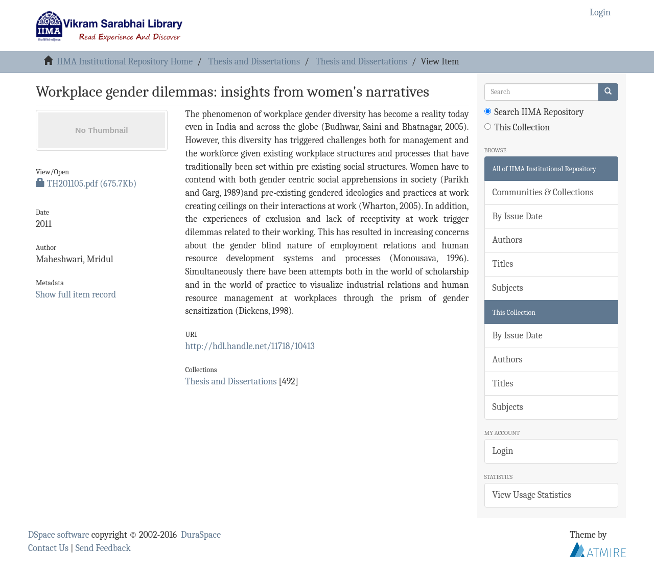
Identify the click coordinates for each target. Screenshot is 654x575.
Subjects (508, 288)
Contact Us (48, 548)
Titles (503, 264)
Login (503, 451)
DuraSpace (201, 535)
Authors (508, 240)
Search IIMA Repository (534, 112)
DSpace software (58, 535)
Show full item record (76, 294)
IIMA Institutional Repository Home (125, 61)
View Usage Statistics (532, 495)
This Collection (517, 127)
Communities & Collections (543, 192)
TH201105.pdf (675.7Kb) (86, 183)
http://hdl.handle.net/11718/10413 (249, 346)
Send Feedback (103, 548)
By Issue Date (518, 216)
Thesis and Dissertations (254, 61)
